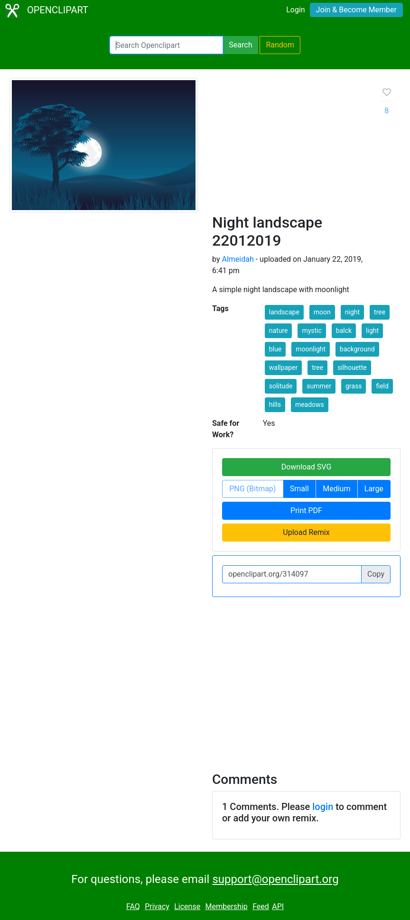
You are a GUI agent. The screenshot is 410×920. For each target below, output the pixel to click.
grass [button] (353, 386)
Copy (375, 574)
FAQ (133, 906)
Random (280, 44)
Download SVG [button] (306, 466)
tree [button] (379, 312)
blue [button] (275, 349)
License (187, 906)
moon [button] (322, 312)
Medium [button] (336, 488)
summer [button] (319, 386)
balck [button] (344, 330)
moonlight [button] (311, 349)
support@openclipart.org (275, 879)
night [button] (352, 312)
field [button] (382, 386)
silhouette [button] (351, 367)
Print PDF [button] (306, 510)
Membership (226, 906)
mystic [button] (311, 330)
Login (295, 9)
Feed (260, 906)
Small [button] (299, 488)
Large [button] (373, 488)
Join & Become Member (356, 9)
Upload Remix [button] (306, 532)
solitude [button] (281, 386)
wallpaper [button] (283, 367)
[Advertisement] (289, 149)
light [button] (372, 330)
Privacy (157, 906)
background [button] (357, 349)
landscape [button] (284, 312)
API (278, 906)
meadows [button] (309, 404)
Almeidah (237, 259)
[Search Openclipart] (166, 45)
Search (240, 44)
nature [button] (278, 330)
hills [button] (275, 404)
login (322, 806)
